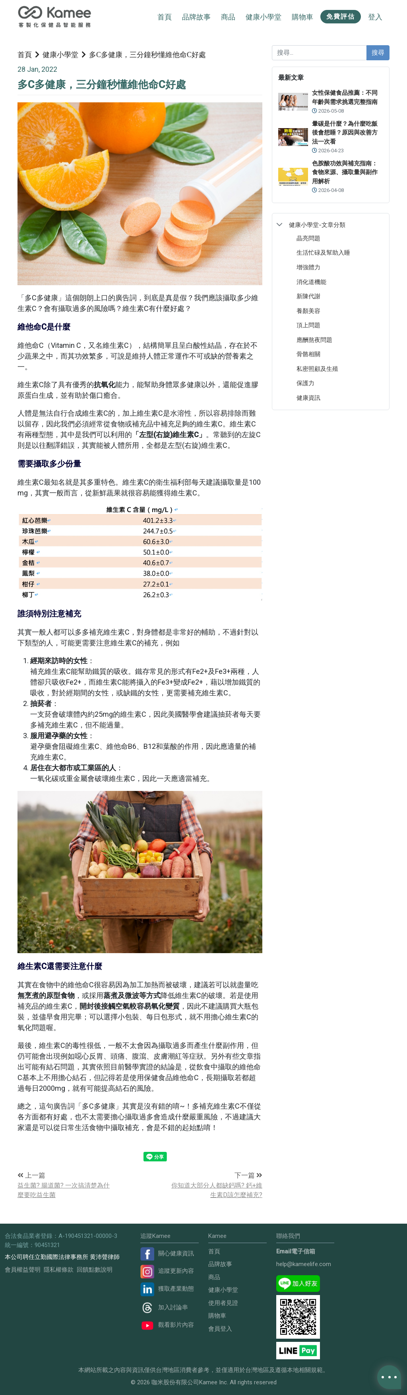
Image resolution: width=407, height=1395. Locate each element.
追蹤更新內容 (167, 1270)
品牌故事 (196, 17)
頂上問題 (308, 325)
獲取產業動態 (167, 1288)
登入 (375, 17)
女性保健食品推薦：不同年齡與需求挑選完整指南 (345, 97)
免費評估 (340, 16)
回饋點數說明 (94, 1269)
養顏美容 (308, 311)
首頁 (164, 17)
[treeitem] (330, 224)
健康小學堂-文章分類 (317, 224)
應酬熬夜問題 (314, 339)
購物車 (217, 1315)
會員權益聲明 (23, 1269)
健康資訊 (308, 397)
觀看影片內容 (167, 1324)
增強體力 (308, 267)
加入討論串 (164, 1307)
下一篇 (248, 1175)
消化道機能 (311, 282)
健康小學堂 (60, 54)
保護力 (305, 383)
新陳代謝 (308, 296)
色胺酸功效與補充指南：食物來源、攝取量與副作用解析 (345, 172)
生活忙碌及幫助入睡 (323, 252)
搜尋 (378, 52)
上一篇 (31, 1175)
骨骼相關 (308, 354)
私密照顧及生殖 (317, 368)
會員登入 (220, 1328)
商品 (214, 1277)
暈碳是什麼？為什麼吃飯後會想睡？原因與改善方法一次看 (345, 132)
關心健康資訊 (167, 1253)
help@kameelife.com (303, 1264)
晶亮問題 (308, 238)
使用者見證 (223, 1303)
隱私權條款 (59, 1269)
